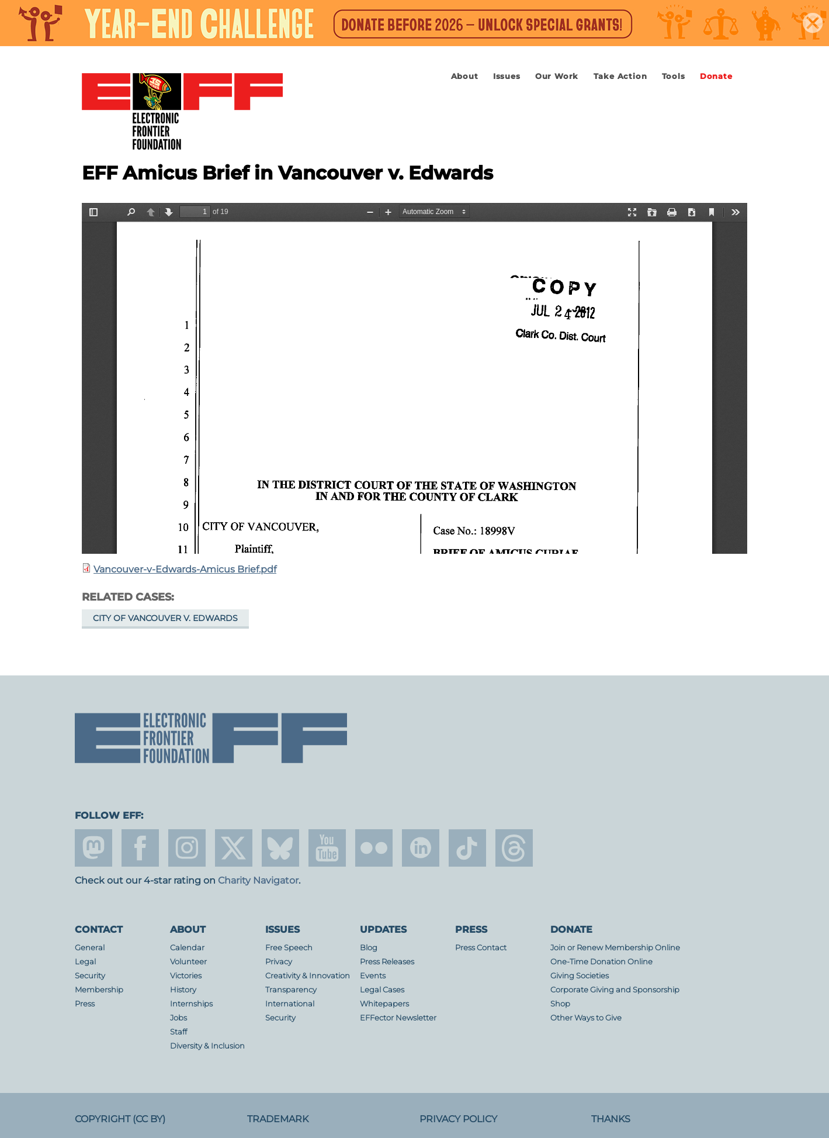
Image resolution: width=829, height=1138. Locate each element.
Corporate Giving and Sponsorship (614, 989)
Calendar (187, 947)
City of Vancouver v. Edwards (165, 618)
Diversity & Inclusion (207, 1046)
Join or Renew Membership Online (615, 947)
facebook (140, 848)
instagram (187, 848)
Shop (560, 1003)
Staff (178, 1031)
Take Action (620, 76)
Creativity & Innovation (307, 975)
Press (85, 1003)
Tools (673, 76)
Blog (368, 947)
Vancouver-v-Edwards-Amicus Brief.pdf (184, 569)
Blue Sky (280, 848)
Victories (186, 975)
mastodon (93, 848)
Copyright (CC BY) (120, 1119)
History (183, 989)
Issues (507, 76)
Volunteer (188, 961)
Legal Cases (382, 989)
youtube (327, 848)
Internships (191, 1003)
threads (514, 848)
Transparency (291, 989)
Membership (99, 989)
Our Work (556, 76)
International (289, 1003)
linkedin (420, 848)
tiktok (467, 848)
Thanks (610, 1119)
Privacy (278, 961)
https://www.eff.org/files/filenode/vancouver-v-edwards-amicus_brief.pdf (414, 378)
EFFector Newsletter (398, 1017)
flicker (374, 848)
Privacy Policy (458, 1119)
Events (373, 975)
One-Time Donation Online (601, 961)
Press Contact (481, 947)
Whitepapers (384, 1003)
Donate (716, 76)
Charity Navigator (258, 880)
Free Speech (289, 947)
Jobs (178, 1017)
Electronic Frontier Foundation (182, 112)
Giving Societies (579, 975)
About (464, 76)
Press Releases (387, 961)
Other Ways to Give (586, 1017)
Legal (85, 961)
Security (90, 975)
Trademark (277, 1119)
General (90, 947)
